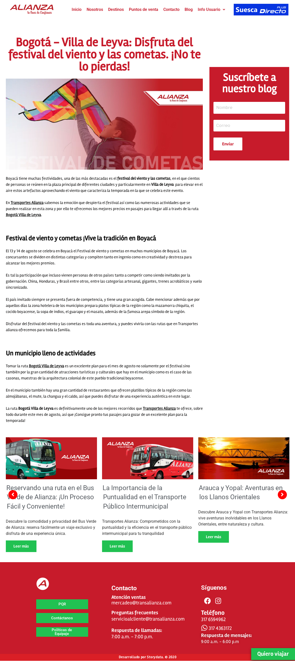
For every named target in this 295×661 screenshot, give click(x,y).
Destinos (116, 9)
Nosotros (95, 9)
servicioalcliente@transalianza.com (148, 619)
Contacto (171, 9)
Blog (189, 9)
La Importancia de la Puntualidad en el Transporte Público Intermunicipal (144, 497)
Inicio (77, 9)
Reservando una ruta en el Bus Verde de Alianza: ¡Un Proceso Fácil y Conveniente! (50, 497)
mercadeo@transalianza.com (141, 603)
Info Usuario (211, 9)
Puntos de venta (143, 9)
